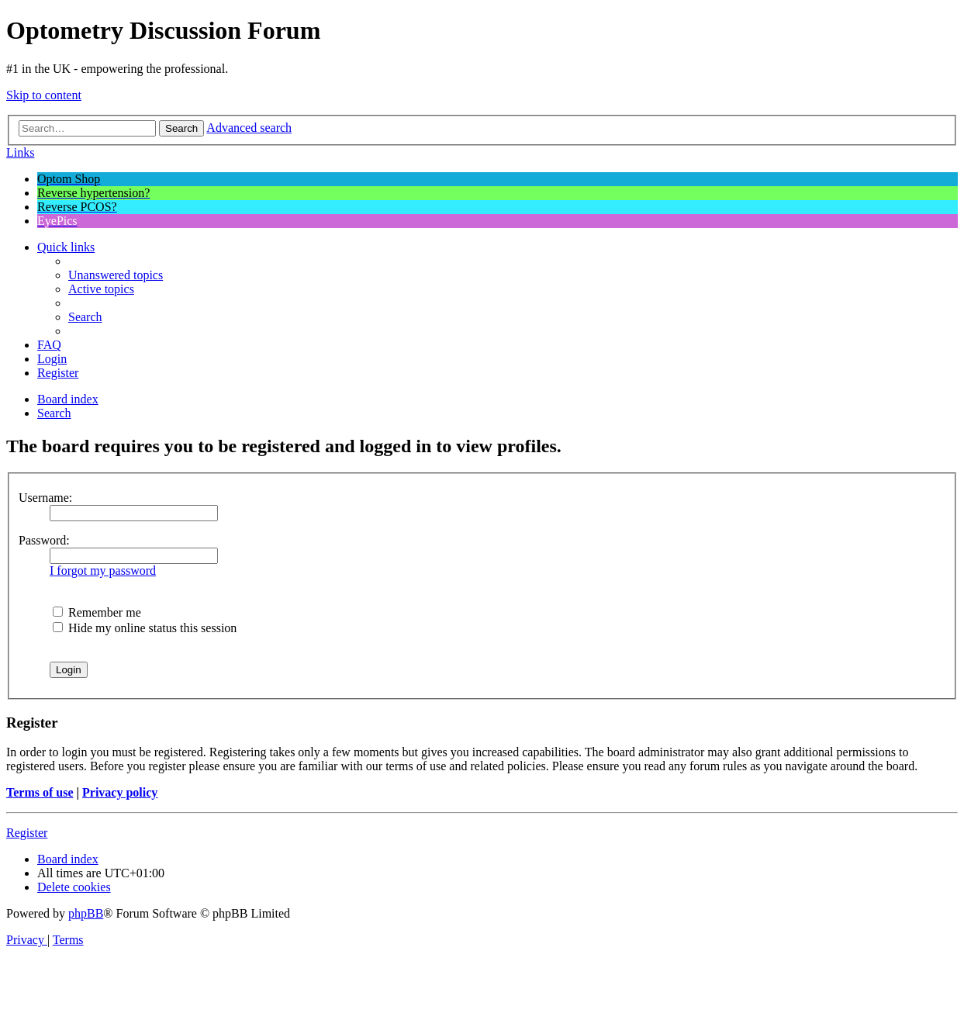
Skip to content (43, 95)
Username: (45, 497)
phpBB (85, 913)
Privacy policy (119, 792)
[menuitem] (115, 275)
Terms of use (40, 792)
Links (20, 152)
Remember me (97, 612)
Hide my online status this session (145, 627)
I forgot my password (103, 570)
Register (26, 832)
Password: (44, 540)
